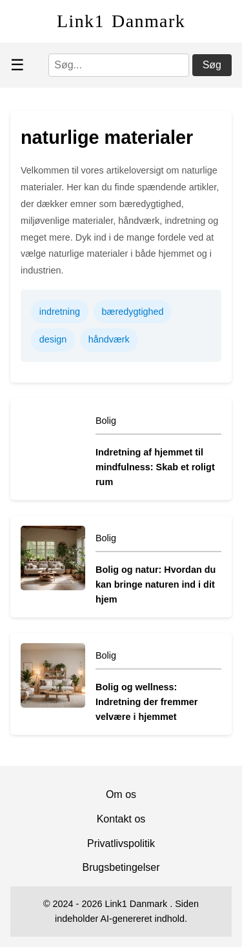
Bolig (106, 420)
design (52, 339)
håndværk (109, 339)
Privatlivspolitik (121, 843)
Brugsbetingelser (120, 867)
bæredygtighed (133, 311)
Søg (212, 64)
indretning (59, 311)
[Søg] (118, 65)
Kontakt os (121, 818)
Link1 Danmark (121, 21)
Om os (121, 794)
